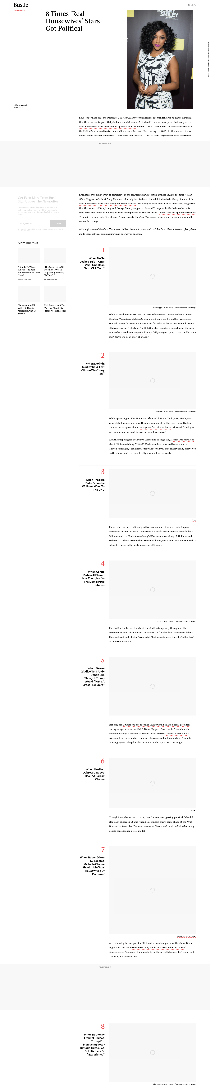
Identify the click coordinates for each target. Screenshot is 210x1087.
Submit (58, 226)
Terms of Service (58, 231)
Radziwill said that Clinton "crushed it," (130, 636)
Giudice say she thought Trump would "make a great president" (157, 724)
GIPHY (193, 810)
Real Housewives (88, 203)
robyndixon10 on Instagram (186, 936)
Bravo (194, 520)
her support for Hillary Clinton (155, 427)
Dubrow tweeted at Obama (148, 826)
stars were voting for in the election (116, 203)
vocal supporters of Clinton (146, 544)
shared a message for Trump (136, 332)
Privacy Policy (25, 233)
